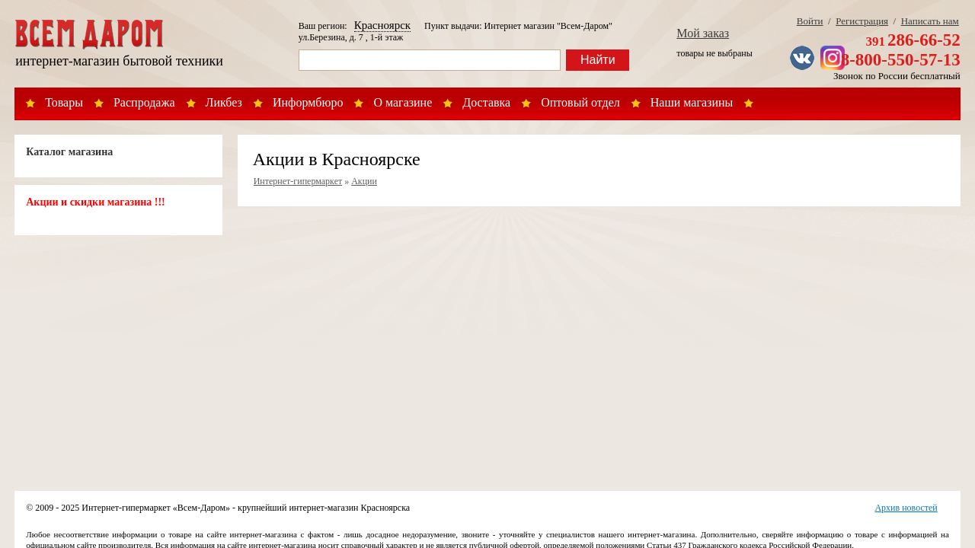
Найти (597, 59)
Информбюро (308, 102)
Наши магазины (692, 102)
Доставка (486, 102)
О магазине (402, 102)
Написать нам (930, 21)
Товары (64, 102)
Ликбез (224, 102)
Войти (810, 21)
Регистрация (862, 21)
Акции (364, 181)
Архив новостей (905, 507)
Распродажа (144, 102)
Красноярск (382, 25)
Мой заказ (702, 33)
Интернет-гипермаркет (298, 181)
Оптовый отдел (580, 102)
